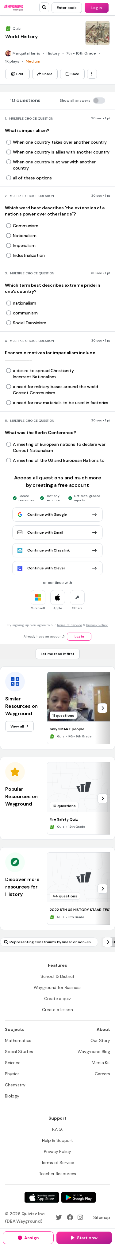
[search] (44, 7)
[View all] (19, 726)
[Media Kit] (101, 1062)
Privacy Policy (97, 625)
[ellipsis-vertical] (92, 74)
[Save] (72, 74)
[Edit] (17, 74)
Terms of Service (69, 625)
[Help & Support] (57, 1140)
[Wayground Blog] (94, 1051)
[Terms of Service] (57, 1162)
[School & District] (57, 976)
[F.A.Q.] (57, 1129)
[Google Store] (78, 1197)
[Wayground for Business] (58, 987)
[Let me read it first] (58, 654)
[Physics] (12, 1074)
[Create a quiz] (57, 998)
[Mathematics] (18, 1040)
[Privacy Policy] (57, 1151)
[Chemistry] (15, 1085)
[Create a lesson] (57, 1009)
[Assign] (28, 1237)
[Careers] (102, 1074)
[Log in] (96, 7)
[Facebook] (70, 1217)
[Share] (45, 74)
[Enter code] (67, 7)
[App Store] (42, 1197)
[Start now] (84, 1237)
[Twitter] (59, 1217)
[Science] (13, 1062)
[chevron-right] (102, 708)
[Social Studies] (19, 1051)
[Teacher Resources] (57, 1173)
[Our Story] (100, 1040)
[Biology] (12, 1096)
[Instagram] (80, 1217)
